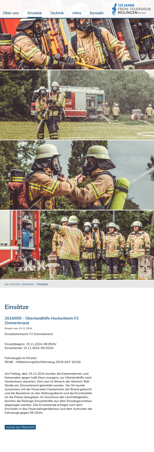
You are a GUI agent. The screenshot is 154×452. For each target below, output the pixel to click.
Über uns (11, 13)
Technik (57, 13)
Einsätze (35, 13)
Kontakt (96, 13)
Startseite (27, 284)
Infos (76, 13)
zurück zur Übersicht (20, 427)
